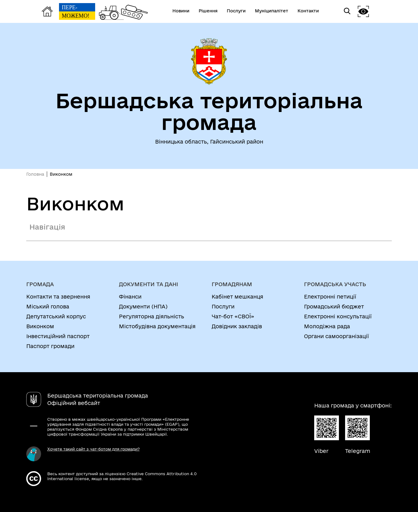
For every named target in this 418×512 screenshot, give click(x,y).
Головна (35, 174)
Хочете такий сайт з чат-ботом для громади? (93, 449)
